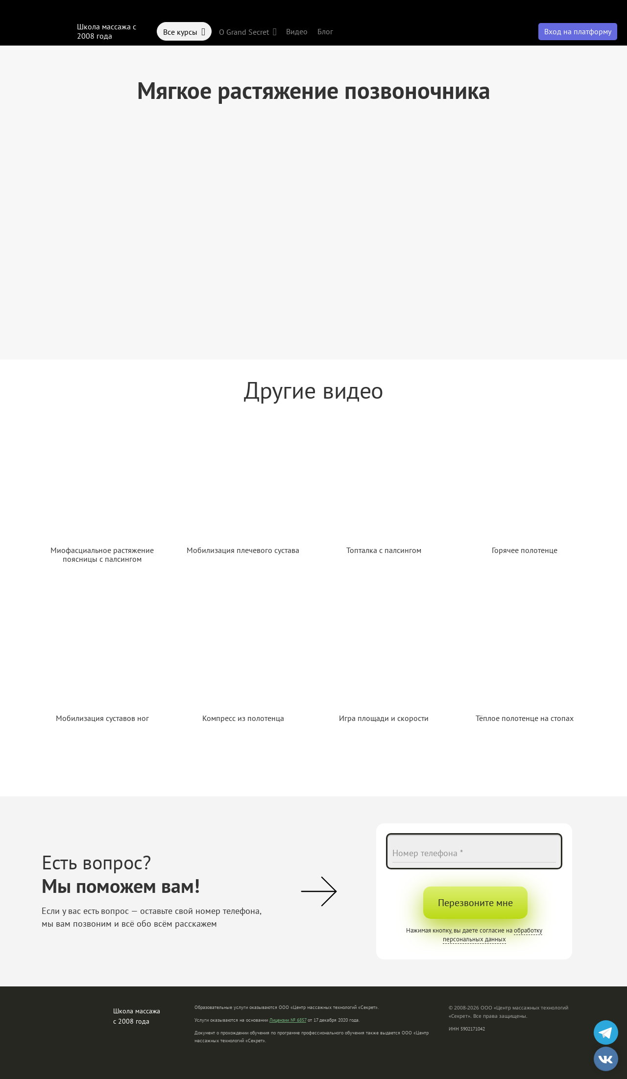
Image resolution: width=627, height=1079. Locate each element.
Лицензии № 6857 (287, 1020)
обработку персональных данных (493, 934)
